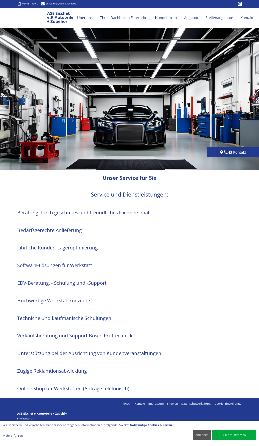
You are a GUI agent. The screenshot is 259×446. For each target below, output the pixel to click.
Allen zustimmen (234, 435)
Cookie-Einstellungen (229, 403)
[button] (2, 98)
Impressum (156, 403)
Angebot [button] (191, 17)
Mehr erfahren (13, 435)
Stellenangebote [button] (219, 17)
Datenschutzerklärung (196, 403)
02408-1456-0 (27, 3)
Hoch (127, 403)
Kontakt (140, 403)
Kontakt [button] (246, 17)
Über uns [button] (85, 17)
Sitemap (172, 403)
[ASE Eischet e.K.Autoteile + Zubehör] (32, 18)
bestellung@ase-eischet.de (58, 3)
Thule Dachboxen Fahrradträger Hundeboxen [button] (138, 17)
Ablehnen (202, 435)
